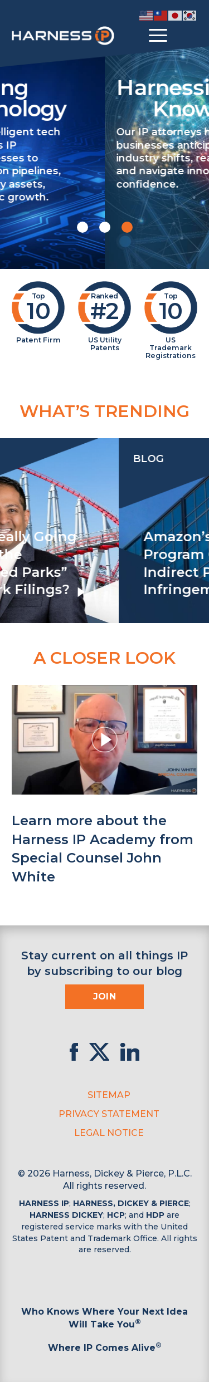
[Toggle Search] (187, 36)
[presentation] (11, 530)
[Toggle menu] (158, 36)
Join (104, 996)
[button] (82, 227)
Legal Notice (109, 1133)
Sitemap (109, 1095)
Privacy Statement (109, 1114)
